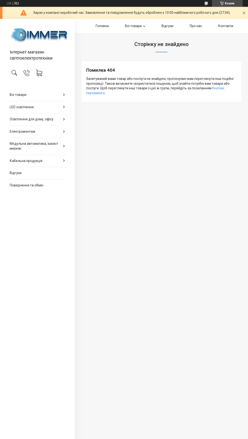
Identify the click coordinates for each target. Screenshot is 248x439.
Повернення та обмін (26, 185)
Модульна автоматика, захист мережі (34, 146)
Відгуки (16, 173)
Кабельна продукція (26, 161)
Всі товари (18, 95)
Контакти (225, 26)
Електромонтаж (22, 131)
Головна (102, 26)
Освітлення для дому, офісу (32, 119)
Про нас (196, 26)
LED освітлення (22, 107)
